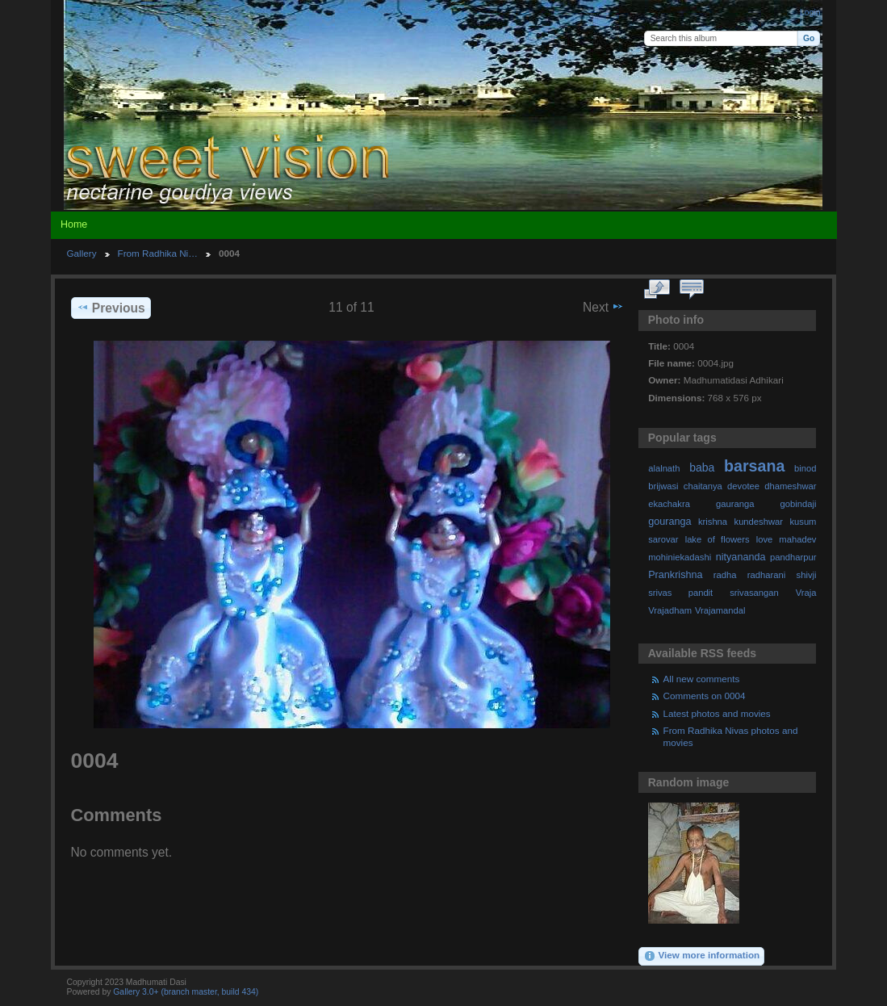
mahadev (797, 539)
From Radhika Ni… (158, 253)
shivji (807, 575)
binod (805, 468)
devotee (743, 486)
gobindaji (798, 504)
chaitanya (703, 486)
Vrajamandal (720, 610)
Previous (111, 307)
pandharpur (793, 557)
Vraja (806, 592)
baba (701, 467)
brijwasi (663, 486)
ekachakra (669, 504)
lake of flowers (717, 539)
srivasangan (754, 592)
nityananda (741, 557)
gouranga (669, 521)
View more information (701, 955)
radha (725, 575)
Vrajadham (670, 610)
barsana (754, 466)
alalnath (664, 468)
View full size (656, 290)
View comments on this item (691, 290)
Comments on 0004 (704, 695)
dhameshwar (790, 486)
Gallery (82, 253)
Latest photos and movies (717, 713)
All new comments (701, 678)
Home (74, 224)
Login (810, 12)
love (764, 539)
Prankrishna (675, 575)
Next (603, 307)
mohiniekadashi (679, 557)
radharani (766, 575)
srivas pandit (680, 592)
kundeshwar (759, 521)
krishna (712, 521)
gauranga (735, 504)
